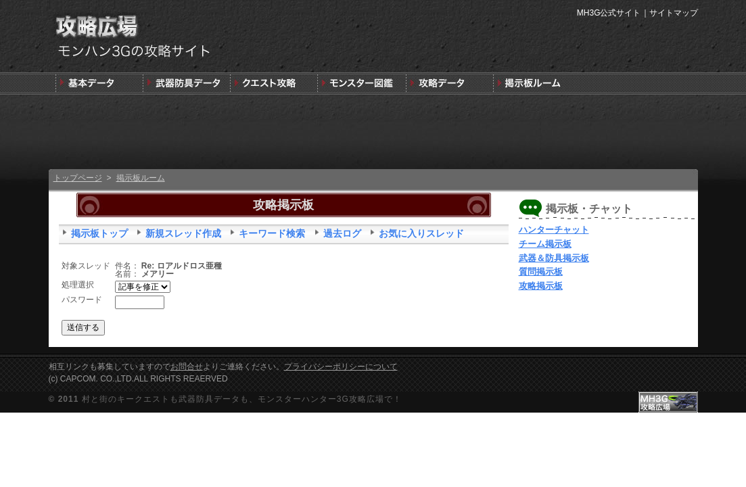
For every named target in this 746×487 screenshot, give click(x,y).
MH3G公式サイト (609, 13)
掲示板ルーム (140, 178)
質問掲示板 (541, 271)
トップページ (77, 178)
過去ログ (342, 233)
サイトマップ (673, 13)
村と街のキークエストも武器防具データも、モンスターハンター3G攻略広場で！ (242, 399)
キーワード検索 (272, 233)
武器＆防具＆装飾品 (186, 83)
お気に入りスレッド (421, 233)
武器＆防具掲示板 (554, 258)
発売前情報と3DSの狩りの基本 (99, 83)
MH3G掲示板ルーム (535, 83)
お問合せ (186, 366)
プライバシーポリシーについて (341, 366)
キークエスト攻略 (273, 83)
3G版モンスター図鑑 (360, 83)
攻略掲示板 (541, 286)
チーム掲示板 (545, 244)
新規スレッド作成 (183, 233)
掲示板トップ (99, 233)
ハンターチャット (554, 230)
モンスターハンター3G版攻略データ (448, 83)
